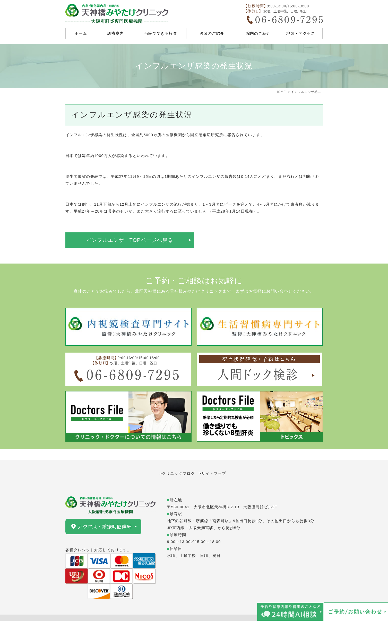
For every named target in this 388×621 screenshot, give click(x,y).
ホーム (81, 33)
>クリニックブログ (177, 463)
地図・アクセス (300, 33)
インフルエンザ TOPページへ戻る (129, 240)
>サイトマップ (212, 463)
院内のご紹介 (258, 33)
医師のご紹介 (212, 33)
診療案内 (115, 33)
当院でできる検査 (160, 33)
